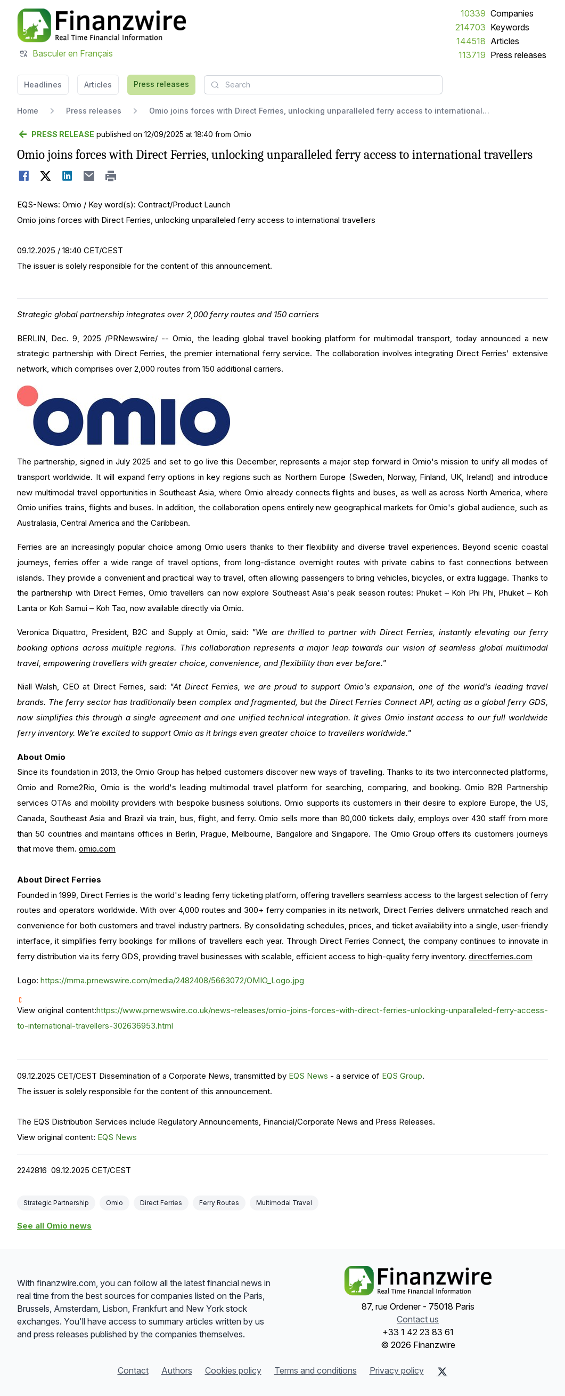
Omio (114, 1203)
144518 (471, 41)
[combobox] (323, 84)
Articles (504, 41)
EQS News (308, 1076)
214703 (470, 27)
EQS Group (402, 1076)
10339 (473, 13)
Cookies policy (233, 1370)
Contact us (418, 1319)
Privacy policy (397, 1370)
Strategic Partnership (56, 1203)
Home (27, 110)
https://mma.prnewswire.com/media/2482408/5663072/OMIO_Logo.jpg (172, 980)
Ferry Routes (219, 1203)
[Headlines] (101, 26)
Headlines (43, 84)
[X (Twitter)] (442, 1371)
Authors (176, 1370)
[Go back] (55, 134)
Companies (512, 13)
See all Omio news (54, 1226)
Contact (133, 1370)
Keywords (509, 27)
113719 (472, 55)
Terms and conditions (315, 1370)
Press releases (518, 55)
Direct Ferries (161, 1203)
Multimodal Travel (284, 1203)
